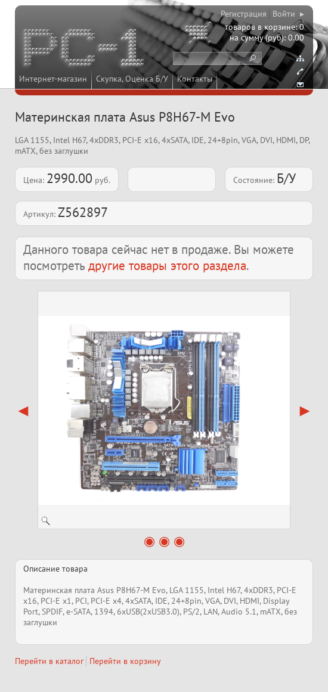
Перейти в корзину (125, 661)
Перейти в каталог (49, 661)
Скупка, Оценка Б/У (132, 78)
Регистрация (244, 13)
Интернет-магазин (53, 78)
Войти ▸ (288, 13)
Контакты (194, 78)
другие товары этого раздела (167, 265)
